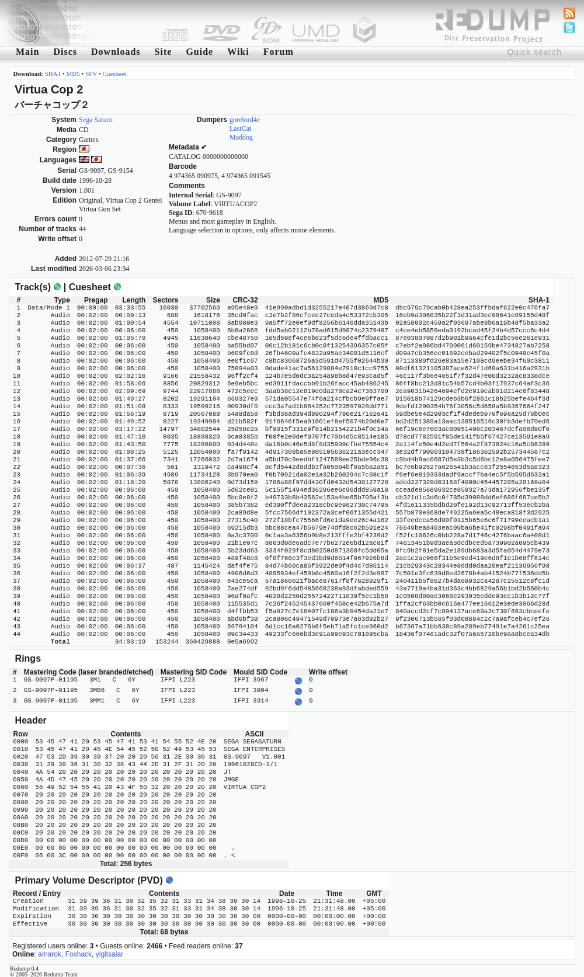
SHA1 (53, 73)
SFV (91, 73)
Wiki (238, 52)
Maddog (241, 137)
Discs (65, 52)
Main (27, 52)
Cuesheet (114, 73)
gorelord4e (245, 120)
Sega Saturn (96, 120)
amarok (49, 951)
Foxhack (78, 951)
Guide (199, 52)
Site (163, 52)
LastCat (240, 128)
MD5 (73, 73)
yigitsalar (109, 951)
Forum (278, 52)
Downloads (116, 52)
